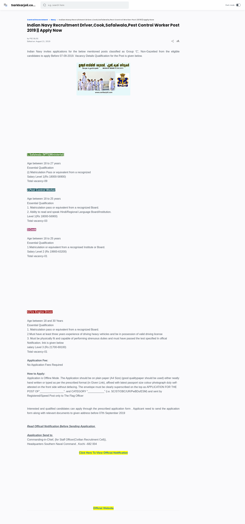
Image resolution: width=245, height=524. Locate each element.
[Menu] (6, 5)
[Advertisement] (112, 120)
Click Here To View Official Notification (112, 452)
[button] (44, 5)
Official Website (112, 484)
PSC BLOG (50, 38)
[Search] (85, 5)
